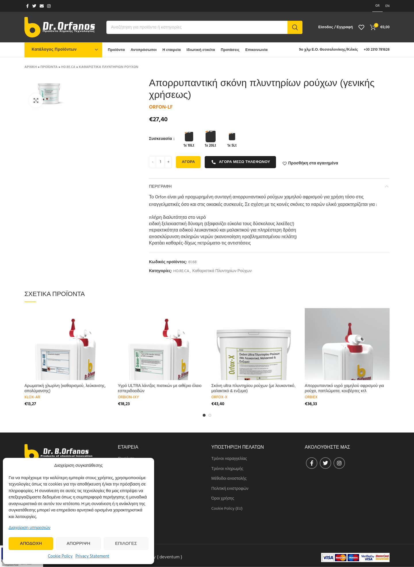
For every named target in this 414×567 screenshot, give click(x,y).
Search (295, 27)
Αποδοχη (31, 543)
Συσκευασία (161, 139)
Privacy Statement (92, 556)
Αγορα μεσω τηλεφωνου (240, 162)
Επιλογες (126, 543)
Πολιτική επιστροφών (229, 489)
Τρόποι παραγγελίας (229, 459)
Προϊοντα (49, 67)
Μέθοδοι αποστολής (229, 479)
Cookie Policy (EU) (227, 509)
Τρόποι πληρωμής (227, 469)
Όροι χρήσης (222, 499)
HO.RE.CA (68, 67)
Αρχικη (30, 67)
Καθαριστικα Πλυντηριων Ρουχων (108, 67)
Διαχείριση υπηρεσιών (29, 527)
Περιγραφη (160, 186)
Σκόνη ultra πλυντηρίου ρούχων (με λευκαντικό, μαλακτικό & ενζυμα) (253, 388)
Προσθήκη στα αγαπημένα (313, 164)
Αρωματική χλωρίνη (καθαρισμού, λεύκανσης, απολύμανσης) (65, 388)
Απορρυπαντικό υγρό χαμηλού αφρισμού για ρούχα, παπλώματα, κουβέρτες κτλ (344, 388)
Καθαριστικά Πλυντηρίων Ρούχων (222, 271)
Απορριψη (78, 543)
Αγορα (188, 162)
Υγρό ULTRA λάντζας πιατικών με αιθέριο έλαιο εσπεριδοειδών (160, 388)
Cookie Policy (60, 556)
